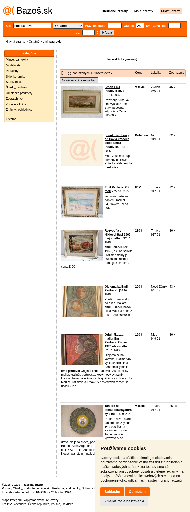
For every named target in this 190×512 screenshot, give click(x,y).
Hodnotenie (31, 488)
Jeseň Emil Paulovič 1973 (114, 89)
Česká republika (38, 504)
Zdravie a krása (16, 104)
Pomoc (6, 488)
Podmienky (73, 488)
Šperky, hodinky (16, 87)
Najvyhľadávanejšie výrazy (40, 500)
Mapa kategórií (12, 500)
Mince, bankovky (17, 59)
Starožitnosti (14, 82)
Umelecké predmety (19, 93)
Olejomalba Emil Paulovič (116, 288)
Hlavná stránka (15, 41)
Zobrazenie (176, 72)
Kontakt (45, 488)
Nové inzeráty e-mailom (79, 80)
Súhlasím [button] (112, 492)
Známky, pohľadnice (19, 109)
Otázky (17, 488)
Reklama (58, 488)
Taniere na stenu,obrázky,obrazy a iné (118, 409)
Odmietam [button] (137, 492)
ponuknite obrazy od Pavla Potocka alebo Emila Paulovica (117, 141)
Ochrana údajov (92, 488)
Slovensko (19, 504)
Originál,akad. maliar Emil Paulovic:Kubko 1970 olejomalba (116, 340)
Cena (138, 72)
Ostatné (34, 41)
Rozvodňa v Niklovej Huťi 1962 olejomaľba (117, 234)
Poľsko (55, 504)
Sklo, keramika (15, 76)
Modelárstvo (14, 65)
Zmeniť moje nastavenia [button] (124, 501)
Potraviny (12, 71)
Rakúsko (67, 504)
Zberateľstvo (14, 98)
